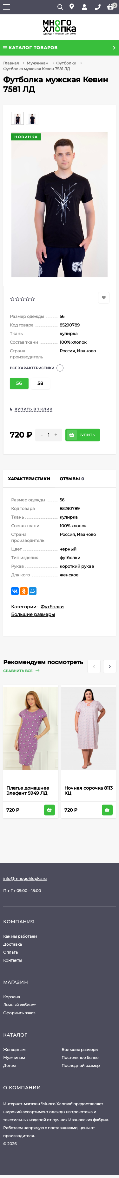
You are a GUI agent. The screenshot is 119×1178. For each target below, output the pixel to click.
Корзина (11, 996)
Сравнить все (21, 671)
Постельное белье (80, 1057)
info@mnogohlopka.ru (25, 878)
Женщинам (14, 1049)
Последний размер (81, 1065)
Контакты (12, 960)
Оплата (10, 952)
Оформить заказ (19, 1012)
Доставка (12, 944)
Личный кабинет (19, 1004)
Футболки (66, 63)
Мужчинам (37, 63)
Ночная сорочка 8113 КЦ (88, 790)
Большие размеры (33, 614)
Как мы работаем (20, 936)
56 (19, 383)
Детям (9, 1065)
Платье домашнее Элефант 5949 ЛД (27, 790)
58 (40, 383)
